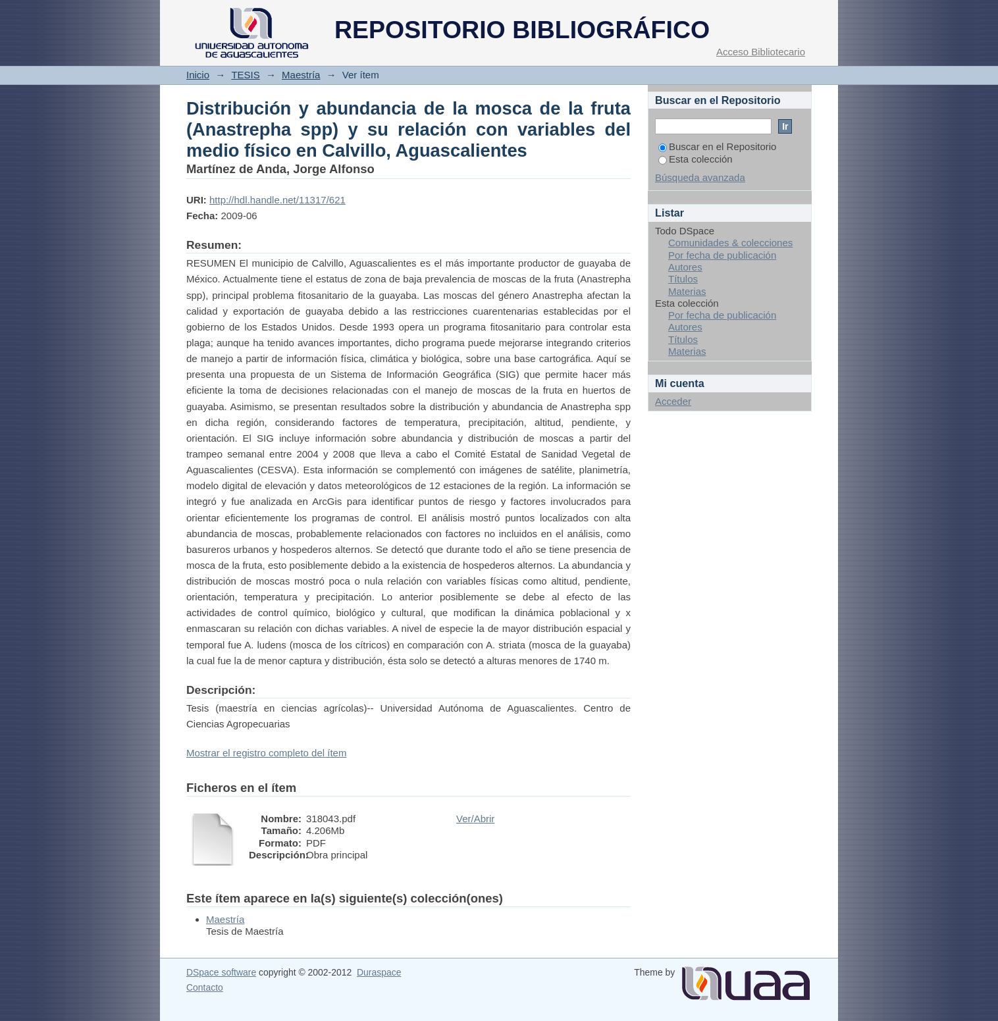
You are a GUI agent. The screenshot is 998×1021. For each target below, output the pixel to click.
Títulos (683, 278)
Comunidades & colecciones (730, 242)
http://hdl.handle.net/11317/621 (277, 199)
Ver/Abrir (475, 818)
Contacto (204, 987)
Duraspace (379, 972)
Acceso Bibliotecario (760, 51)
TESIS (245, 74)
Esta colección (695, 159)
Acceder (673, 401)
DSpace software (221, 972)
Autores (685, 267)
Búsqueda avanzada (700, 177)
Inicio (197, 74)
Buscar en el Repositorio (717, 146)
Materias (687, 291)
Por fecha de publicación (722, 255)
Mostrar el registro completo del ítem (266, 752)
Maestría (301, 74)
